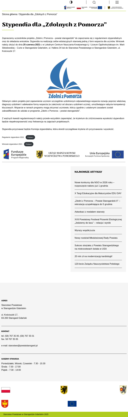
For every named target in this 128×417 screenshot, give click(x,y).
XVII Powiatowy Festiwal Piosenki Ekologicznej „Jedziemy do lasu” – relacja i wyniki (98, 221)
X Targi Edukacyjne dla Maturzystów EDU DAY (98, 193)
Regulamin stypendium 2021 (13, 137)
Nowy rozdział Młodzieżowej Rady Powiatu (96, 238)
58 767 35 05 (11, 339)
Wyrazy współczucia (85, 230)
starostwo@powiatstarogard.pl (22, 345)
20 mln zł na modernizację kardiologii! (93, 256)
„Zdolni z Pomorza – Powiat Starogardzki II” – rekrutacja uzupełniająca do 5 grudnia (97, 203)
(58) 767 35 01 (27, 336)
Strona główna (9, 14)
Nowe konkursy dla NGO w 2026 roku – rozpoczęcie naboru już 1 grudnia (94, 184)
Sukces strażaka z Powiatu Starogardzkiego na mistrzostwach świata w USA (97, 247)
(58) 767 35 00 (12, 336)
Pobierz (30, 137)
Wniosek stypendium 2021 (12, 144)
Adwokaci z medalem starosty (90, 212)
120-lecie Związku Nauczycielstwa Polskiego (97, 264)
